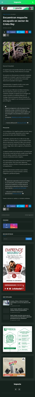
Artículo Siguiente (29, 215)
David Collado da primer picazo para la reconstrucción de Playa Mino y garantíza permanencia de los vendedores (20, 317)
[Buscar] (14, 239)
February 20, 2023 (21, 123)
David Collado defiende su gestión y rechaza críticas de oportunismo (19, 309)
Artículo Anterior (6, 215)
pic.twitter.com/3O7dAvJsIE (19, 188)
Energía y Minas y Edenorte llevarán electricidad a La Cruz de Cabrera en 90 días (20, 302)
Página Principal (6, 14)
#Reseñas (14, 117)
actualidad (13, 14)
